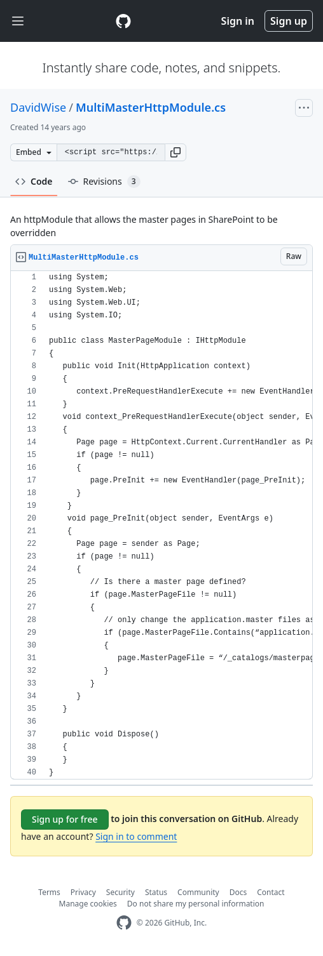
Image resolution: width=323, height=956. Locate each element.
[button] (175, 152)
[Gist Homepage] (123, 21)
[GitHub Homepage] (124, 923)
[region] (161, 525)
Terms (49, 892)
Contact (270, 892)
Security (120, 892)
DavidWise (38, 107)
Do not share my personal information (196, 903)
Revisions (104, 181)
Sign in (237, 21)
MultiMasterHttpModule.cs (151, 107)
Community (198, 892)
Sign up (288, 21)
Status (156, 892)
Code (34, 181)
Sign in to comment (136, 836)
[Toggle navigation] (17, 21)
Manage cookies (88, 903)
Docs (238, 892)
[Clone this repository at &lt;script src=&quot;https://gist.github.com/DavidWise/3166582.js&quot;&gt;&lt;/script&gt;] (111, 152)
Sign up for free (65, 819)
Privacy (83, 892)
